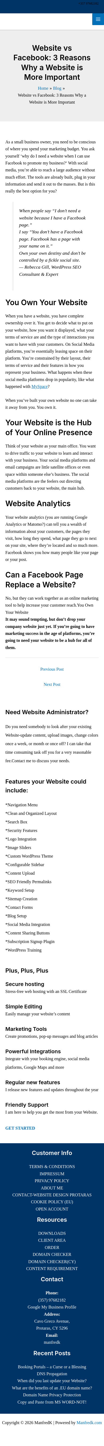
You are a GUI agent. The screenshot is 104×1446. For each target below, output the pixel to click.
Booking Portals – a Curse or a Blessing (52, 1367)
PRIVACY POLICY (52, 1180)
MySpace (40, 386)
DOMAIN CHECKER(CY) (52, 1261)
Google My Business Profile (52, 1307)
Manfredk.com (89, 1422)
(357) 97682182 (52, 1300)
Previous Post (52, 669)
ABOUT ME (52, 1188)
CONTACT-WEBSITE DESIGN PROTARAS (51, 1195)
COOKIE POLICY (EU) (52, 1202)
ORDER (52, 1247)
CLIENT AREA (52, 1240)
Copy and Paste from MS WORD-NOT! (52, 1402)
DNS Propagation (52, 1374)
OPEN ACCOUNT (52, 1209)
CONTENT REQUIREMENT (52, 1268)
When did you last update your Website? (52, 1380)
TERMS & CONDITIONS (52, 1166)
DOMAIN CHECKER (52, 1254)
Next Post (52, 684)
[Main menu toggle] (98, 19)
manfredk (52, 1342)
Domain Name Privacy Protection (52, 1395)
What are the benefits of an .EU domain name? (52, 1388)
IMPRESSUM (52, 1174)
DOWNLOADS (52, 1233)
